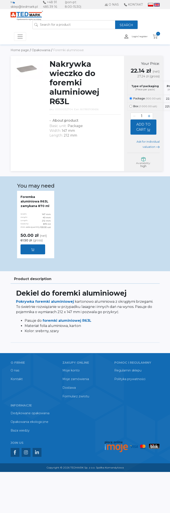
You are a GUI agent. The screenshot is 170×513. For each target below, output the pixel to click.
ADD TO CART (143, 127)
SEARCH (126, 25)
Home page (20, 50)
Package (145, 98)
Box (143, 106)
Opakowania (41, 50)
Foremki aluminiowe (68, 50)
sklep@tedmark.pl (24, 7)
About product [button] (65, 120)
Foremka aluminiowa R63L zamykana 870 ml (35, 201)
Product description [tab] (32, 279)
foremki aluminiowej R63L (67, 321)
